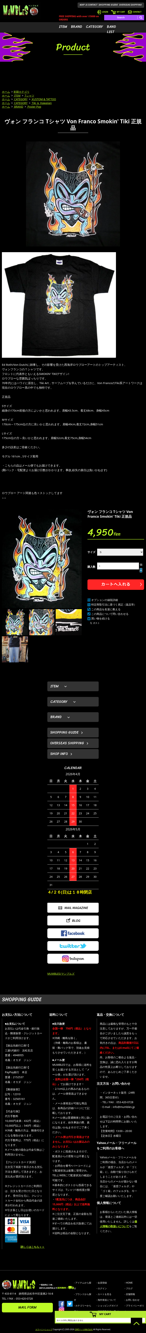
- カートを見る (103, 1294)
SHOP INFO (59, 754)
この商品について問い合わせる (110, 614)
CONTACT (134, 11)
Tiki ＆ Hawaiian (41, 103)
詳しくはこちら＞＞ (32, 1247)
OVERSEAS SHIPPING (130, 5)
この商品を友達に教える (106, 609)
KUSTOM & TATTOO (43, 99)
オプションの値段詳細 (104, 600)
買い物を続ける (100, 618)
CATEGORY (94, 27)
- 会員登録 (101, 1282)
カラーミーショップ (43, 1329)
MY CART (118, 11)
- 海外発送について (106, 1300)
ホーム (6, 92)
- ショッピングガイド (107, 1305)
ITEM (63, 27)
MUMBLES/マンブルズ (61, 973)
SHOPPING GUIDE (108, 5)
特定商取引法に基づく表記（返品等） (113, 604)
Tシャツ (29, 95)
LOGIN (102, 11)
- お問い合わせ (132, 1300)
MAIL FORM (27, 1307)
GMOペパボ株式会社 (84, 1329)
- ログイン (101, 1288)
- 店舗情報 (130, 1294)
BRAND (76, 27)
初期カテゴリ (21, 92)
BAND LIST (111, 29)
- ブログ (129, 1288)
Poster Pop (34, 106)
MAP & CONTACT (89, 5)
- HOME (129, 1282)
